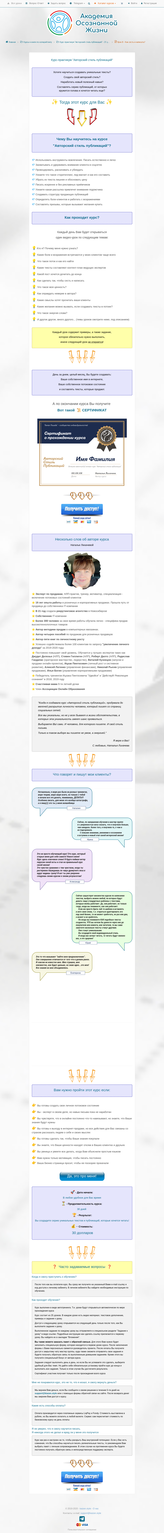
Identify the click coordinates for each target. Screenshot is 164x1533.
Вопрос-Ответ (35, 3)
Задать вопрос (57, 3)
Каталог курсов (105, 3)
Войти (132, 3)
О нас (96, 1508)
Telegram (77, 3)
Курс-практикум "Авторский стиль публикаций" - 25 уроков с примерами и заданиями (83, 42)
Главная (11, 42)
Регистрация (149, 3)
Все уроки (15, 3)
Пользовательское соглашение (82, 1529)
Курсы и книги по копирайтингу (36, 42)
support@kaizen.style (90, 1513)
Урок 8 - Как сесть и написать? (129, 42)
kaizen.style (85, 1508)
